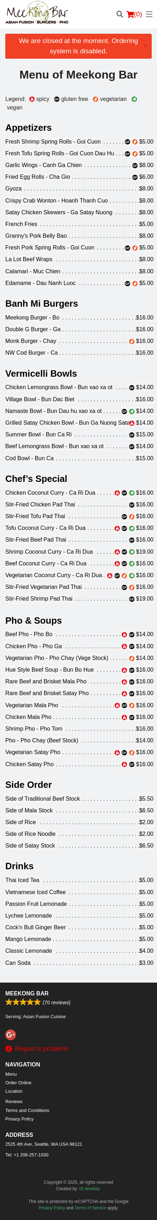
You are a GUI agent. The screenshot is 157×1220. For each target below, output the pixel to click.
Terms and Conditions (27, 1110)
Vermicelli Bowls (41, 373)
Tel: (26, 1154)
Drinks (19, 866)
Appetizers (28, 128)
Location (13, 1091)
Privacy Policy (19, 1119)
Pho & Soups (33, 620)
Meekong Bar (27, 993)
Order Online (18, 1082)
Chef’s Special (36, 479)
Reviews (13, 1101)
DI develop (89, 1188)
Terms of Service (90, 1207)
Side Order (28, 785)
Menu (11, 1074)
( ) (134, 14)
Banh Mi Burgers (41, 303)
